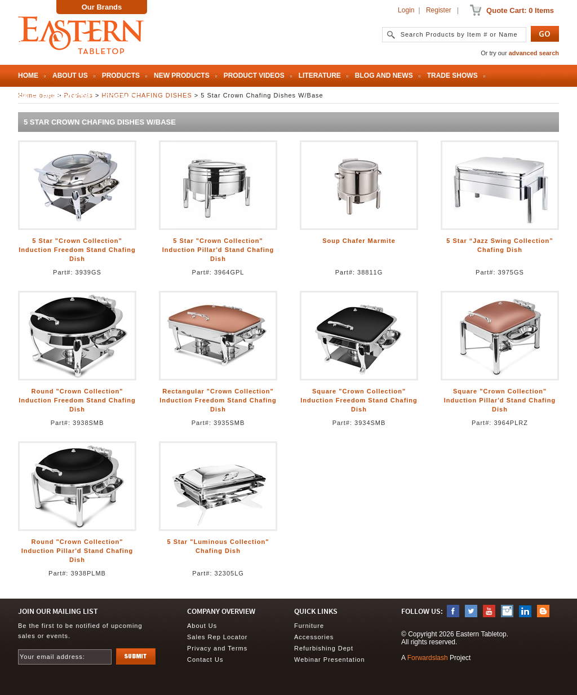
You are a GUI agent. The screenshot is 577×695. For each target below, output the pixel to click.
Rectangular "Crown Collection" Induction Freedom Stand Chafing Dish (218, 400)
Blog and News (384, 75)
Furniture (309, 625)
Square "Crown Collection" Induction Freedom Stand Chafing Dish (359, 400)
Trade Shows (452, 75)
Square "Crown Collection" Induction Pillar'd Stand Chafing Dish (500, 400)
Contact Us (205, 659)
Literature (320, 75)
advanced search (534, 53)
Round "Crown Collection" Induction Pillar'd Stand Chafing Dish (77, 550)
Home (28, 75)
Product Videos (254, 75)
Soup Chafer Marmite (359, 240)
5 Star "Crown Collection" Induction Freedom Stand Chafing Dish (77, 249)
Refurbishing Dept (323, 648)
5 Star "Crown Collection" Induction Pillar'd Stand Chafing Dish (218, 249)
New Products (182, 75)
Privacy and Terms (217, 648)
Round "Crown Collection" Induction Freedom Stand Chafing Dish (77, 400)
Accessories (314, 637)
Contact (121, 97)
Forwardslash (427, 658)
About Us (70, 75)
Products (121, 75)
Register (438, 10)
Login (406, 10)
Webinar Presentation (329, 659)
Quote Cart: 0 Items (520, 10)
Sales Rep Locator (54, 97)
